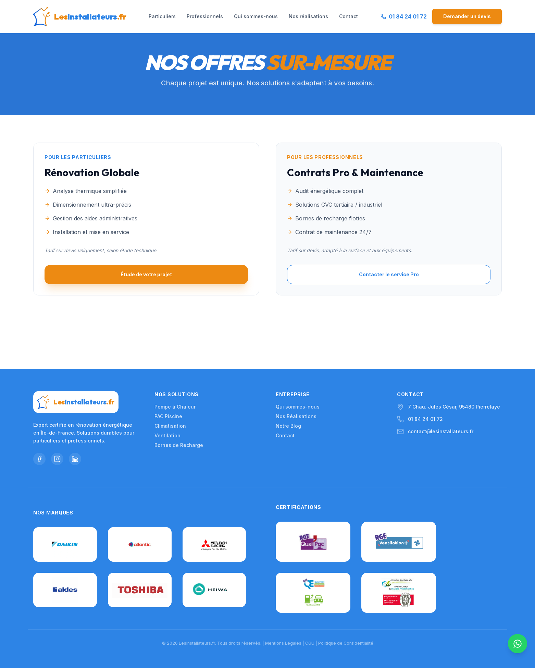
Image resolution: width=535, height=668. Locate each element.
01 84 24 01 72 (425, 373)
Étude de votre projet (146, 274)
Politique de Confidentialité (345, 643)
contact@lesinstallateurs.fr (440, 385)
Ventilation (167, 389)
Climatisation (170, 380)
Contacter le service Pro (389, 274)
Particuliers (162, 16)
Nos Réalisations (296, 370)
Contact (348, 16)
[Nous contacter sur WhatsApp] (517, 647)
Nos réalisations (308, 16)
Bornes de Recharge (178, 399)
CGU (309, 643)
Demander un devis (467, 16)
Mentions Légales (283, 643)
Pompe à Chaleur (175, 361)
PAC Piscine (168, 370)
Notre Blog (288, 380)
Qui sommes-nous (256, 16)
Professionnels (205, 16)
